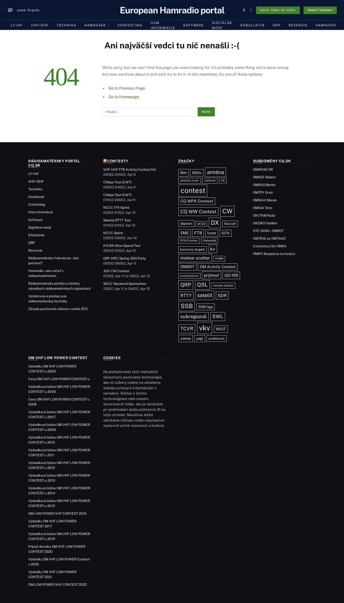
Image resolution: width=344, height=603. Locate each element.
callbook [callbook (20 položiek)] (210, 180)
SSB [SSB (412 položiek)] (187, 306)
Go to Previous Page (127, 88)
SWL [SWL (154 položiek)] (217, 316)
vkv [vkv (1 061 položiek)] (204, 328)
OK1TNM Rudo (264, 215)
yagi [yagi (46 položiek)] (199, 338)
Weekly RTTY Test (117, 220)
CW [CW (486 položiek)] (227, 211)
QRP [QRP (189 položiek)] (185, 285)
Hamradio (326, 25)
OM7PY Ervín (263, 192)
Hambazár (95, 25)
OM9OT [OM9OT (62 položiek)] (187, 266)
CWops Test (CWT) (117, 182)
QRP (276, 25)
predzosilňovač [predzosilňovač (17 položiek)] (189, 275)
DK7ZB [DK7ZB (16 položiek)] (201, 223)
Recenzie (298, 25)
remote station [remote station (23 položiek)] (223, 285)
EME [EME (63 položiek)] (184, 233)
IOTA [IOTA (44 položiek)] (226, 233)
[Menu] (10, 10)
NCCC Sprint (113, 233)
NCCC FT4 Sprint (116, 207)
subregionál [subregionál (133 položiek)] (193, 316)
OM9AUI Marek (265, 200)
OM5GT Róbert (264, 177)
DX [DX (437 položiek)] (215, 222)
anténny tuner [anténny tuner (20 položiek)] (189, 180)
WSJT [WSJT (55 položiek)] (221, 329)
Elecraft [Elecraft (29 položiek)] (230, 223)
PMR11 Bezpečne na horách (274, 254)
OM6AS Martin (264, 185)
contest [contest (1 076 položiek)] (193, 190)
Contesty (117, 161)
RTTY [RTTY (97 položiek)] (186, 295)
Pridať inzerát (320, 10)
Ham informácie (163, 25)
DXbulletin (252, 25)
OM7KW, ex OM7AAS (269, 238)
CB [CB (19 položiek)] (223, 180)
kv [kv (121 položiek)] (212, 249)
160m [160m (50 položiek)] (196, 172)
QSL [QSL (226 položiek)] (202, 285)
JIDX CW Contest (116, 271)
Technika (66, 25)
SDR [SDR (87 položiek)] (222, 295)
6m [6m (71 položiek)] (183, 172)
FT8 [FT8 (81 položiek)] (198, 232)
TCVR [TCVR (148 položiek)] (186, 329)
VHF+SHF (40, 25)
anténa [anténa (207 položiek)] (215, 172)
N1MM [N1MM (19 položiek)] (219, 258)
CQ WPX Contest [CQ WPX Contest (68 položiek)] (196, 201)
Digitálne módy (222, 25)
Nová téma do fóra (278, 10)
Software (193, 25)
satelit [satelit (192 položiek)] (204, 295)
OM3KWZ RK (263, 169)
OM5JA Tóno (262, 208)
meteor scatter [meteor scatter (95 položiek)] (195, 257)
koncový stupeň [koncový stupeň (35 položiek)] (192, 249)
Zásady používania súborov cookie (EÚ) (58, 309)
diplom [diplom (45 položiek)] (186, 223)
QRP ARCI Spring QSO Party (124, 258)
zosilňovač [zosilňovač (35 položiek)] (216, 338)
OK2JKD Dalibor (265, 223)
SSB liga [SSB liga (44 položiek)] (205, 307)
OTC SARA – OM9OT (268, 231)
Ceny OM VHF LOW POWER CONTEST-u (59, 379)
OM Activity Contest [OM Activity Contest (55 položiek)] (217, 267)
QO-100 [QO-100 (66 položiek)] (231, 275)
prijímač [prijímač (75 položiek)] (211, 275)
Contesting (130, 25)
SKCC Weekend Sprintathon (124, 284)
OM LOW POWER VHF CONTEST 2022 (57, 584)
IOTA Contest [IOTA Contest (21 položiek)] (189, 240)
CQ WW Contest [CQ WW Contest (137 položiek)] (198, 211)
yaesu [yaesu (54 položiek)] (185, 338)
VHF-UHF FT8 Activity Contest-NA (129, 169)
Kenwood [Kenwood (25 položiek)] (209, 240)
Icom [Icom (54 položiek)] (211, 233)
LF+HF (17, 25)
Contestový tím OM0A (270, 246)
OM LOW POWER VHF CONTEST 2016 (57, 513)
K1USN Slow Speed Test (121, 246)
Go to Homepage (124, 96)
